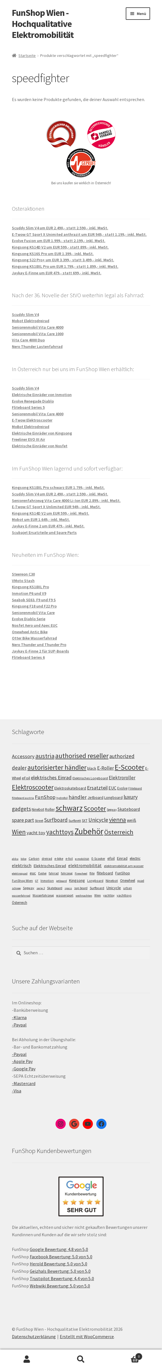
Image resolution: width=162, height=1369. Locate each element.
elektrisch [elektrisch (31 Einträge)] (21, 865)
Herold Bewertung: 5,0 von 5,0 (58, 1264)
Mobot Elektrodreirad (30, 320)
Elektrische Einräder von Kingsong (42, 433)
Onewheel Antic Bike (30, 631)
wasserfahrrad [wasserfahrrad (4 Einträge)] (21, 895)
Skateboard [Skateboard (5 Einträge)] (54, 888)
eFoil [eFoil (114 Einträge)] (26, 777)
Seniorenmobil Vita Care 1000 (37, 333)
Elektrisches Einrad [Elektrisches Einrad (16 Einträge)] (50, 865)
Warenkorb (125, 1355)
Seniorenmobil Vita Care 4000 (37, 327)
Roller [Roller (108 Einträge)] (50, 809)
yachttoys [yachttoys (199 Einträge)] (60, 832)
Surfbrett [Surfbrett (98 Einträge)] (75, 820)
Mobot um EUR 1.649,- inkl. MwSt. (41, 519)
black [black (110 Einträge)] (91, 768)
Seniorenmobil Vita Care (33, 612)
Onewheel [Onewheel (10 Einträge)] (127, 880)
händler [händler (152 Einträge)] (78, 797)
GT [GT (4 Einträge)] (36, 881)
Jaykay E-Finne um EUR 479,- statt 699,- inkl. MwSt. (56, 272)
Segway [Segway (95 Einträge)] (112, 810)
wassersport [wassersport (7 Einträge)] (64, 895)
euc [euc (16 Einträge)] (33, 873)
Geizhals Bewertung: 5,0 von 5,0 (60, 1271)
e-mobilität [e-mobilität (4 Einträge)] (82, 859)
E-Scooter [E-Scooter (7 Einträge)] (98, 858)
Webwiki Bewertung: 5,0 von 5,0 (60, 1286)
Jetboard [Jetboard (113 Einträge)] (95, 797)
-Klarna (19, 1017)
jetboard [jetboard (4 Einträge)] (61, 881)
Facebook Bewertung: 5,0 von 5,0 (61, 1256)
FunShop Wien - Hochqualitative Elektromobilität (43, 23)
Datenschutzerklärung (34, 1336)
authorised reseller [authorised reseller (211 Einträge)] (81, 755)
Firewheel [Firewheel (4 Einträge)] (81, 873)
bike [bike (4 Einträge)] (23, 859)
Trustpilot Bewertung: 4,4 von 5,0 (62, 1278)
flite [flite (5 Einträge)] (92, 873)
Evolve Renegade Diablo (33, 401)
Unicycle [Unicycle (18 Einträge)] (113, 887)
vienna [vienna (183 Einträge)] (117, 819)
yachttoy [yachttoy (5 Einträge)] (108, 895)
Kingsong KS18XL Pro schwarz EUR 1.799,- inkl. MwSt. (58, 487)
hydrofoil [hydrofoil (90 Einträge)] (62, 798)
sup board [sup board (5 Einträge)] (81, 888)
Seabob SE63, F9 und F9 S (34, 599)
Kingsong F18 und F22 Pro (34, 606)
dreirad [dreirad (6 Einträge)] (47, 859)
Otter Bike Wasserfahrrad (34, 638)
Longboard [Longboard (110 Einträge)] (113, 797)
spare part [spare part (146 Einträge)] (23, 820)
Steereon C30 (23, 574)
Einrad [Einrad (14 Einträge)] (122, 858)
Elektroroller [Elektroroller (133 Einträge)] (122, 778)
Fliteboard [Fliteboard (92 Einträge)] (135, 788)
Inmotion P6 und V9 (29, 593)
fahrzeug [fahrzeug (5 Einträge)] (67, 873)
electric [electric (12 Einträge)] (135, 858)
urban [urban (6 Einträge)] (127, 888)
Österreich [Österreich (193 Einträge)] (118, 832)
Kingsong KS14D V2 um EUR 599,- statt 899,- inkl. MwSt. (60, 247)
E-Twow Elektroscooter (32, 420)
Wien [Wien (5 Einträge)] (97, 895)
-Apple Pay (22, 1061)
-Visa (16, 1091)
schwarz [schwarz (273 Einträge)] (69, 808)
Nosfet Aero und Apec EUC (34, 625)
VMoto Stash (23, 580)
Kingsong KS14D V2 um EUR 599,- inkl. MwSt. (50, 513)
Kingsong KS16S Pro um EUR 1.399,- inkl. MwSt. (53, 253)
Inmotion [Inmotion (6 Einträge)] (47, 881)
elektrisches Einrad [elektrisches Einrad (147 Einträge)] (51, 777)
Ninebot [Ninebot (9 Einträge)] (112, 880)
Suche (81, 1359)
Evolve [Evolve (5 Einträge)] (42, 873)
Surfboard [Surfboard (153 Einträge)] (56, 819)
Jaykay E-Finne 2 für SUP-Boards (40, 651)
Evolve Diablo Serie (28, 618)
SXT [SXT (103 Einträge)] (85, 820)
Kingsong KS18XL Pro (30, 586)
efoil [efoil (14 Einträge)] (111, 858)
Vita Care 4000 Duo (28, 340)
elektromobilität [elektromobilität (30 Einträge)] (85, 865)
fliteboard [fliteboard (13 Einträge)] (105, 873)
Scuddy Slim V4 (25, 314)
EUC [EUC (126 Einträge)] (112, 788)
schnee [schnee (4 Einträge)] (16, 888)
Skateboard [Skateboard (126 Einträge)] (129, 809)
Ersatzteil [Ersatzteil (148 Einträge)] (97, 787)
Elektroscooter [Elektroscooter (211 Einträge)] (33, 787)
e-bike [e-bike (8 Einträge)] (58, 858)
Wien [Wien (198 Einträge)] (19, 832)
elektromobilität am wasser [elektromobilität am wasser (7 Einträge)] (124, 866)
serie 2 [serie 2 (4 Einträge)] (41, 888)
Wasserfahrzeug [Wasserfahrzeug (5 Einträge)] (43, 895)
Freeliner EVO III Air (28, 439)
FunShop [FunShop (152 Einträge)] (45, 797)
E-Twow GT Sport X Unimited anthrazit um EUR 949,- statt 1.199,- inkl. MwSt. (79, 234)
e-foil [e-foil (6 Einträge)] (69, 859)
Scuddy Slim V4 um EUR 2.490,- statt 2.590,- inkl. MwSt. (60, 227)
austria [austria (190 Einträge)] (44, 756)
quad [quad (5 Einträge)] (140, 881)
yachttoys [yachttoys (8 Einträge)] (124, 895)
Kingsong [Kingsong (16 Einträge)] (77, 880)
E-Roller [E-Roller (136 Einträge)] (105, 768)
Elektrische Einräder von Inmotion (42, 394)
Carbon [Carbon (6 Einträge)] (34, 859)
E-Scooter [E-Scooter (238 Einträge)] (129, 767)
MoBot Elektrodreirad (30, 426)
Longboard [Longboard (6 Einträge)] (95, 881)
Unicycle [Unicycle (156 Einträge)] (98, 819)
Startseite (27, 55)
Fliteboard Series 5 (28, 407)
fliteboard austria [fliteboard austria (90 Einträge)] (23, 798)
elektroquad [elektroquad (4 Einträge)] (19, 873)
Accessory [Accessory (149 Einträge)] (23, 756)
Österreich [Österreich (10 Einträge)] (19, 902)
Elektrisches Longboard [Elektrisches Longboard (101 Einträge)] (90, 778)
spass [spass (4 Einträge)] (68, 888)
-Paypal (19, 1025)
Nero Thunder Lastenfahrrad (37, 346)
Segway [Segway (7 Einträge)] (28, 888)
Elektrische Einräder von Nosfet (39, 445)
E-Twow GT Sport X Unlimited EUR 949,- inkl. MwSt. (56, 506)
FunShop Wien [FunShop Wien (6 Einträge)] (22, 881)
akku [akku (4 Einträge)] (15, 859)
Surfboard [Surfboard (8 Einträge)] (97, 888)
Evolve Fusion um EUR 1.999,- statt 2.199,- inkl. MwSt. (58, 240)
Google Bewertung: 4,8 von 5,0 (59, 1249)
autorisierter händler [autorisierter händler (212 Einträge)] (56, 767)
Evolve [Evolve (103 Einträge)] (122, 788)
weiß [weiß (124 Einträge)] (131, 820)
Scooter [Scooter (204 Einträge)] (95, 808)
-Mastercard (23, 1083)
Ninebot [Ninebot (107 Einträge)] (38, 809)
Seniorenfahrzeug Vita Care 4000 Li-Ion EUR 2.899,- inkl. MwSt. (66, 500)
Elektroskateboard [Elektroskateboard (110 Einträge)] (70, 788)
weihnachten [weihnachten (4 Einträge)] (84, 895)
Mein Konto (27, 1359)
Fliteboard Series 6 (28, 657)
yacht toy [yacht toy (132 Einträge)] (36, 833)
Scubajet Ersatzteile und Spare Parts (44, 532)
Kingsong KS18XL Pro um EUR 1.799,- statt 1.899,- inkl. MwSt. (65, 266)
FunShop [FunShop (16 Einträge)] (122, 873)
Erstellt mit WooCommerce (87, 1336)
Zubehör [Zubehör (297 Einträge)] (88, 831)
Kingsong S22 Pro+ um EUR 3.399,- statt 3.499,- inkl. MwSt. (63, 259)
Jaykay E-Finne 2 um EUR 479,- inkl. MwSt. (48, 526)
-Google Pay (23, 1068)
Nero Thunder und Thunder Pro (39, 644)
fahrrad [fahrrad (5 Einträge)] (54, 873)
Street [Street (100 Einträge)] (39, 820)
